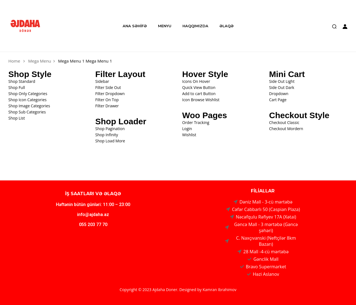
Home (14, 61)
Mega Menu (39, 61)
